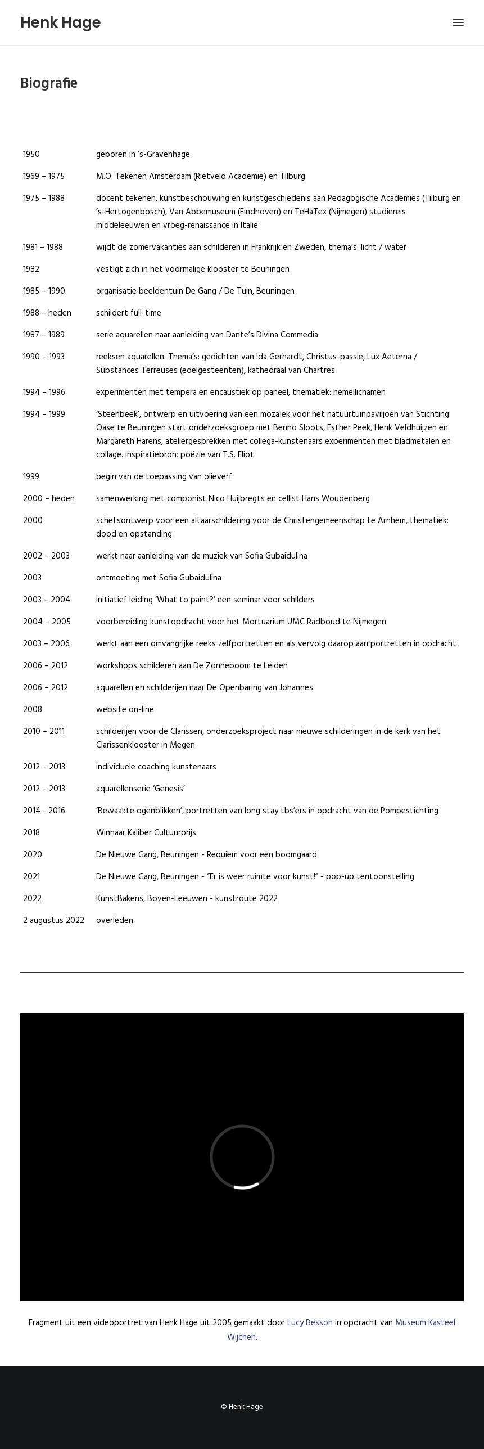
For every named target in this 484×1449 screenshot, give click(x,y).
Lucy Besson (310, 1323)
